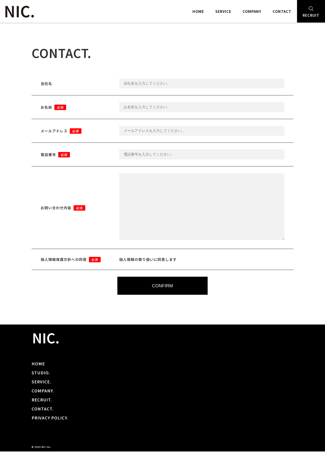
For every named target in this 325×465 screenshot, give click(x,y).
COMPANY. (43, 404)
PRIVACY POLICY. (50, 431)
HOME (198, 11)
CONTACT (282, 11)
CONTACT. (42, 422)
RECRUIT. (42, 413)
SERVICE (223, 11)
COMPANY (252, 11)
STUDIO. (41, 386)
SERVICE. (41, 395)
